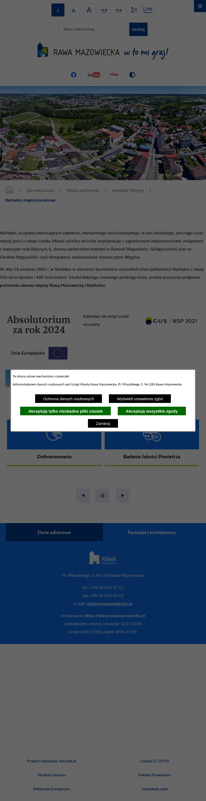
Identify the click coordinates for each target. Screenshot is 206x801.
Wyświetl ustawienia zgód (140, 398)
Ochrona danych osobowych (68, 398)
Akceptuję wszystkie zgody (152, 411)
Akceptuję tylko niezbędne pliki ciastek (65, 411)
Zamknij (103, 423)
